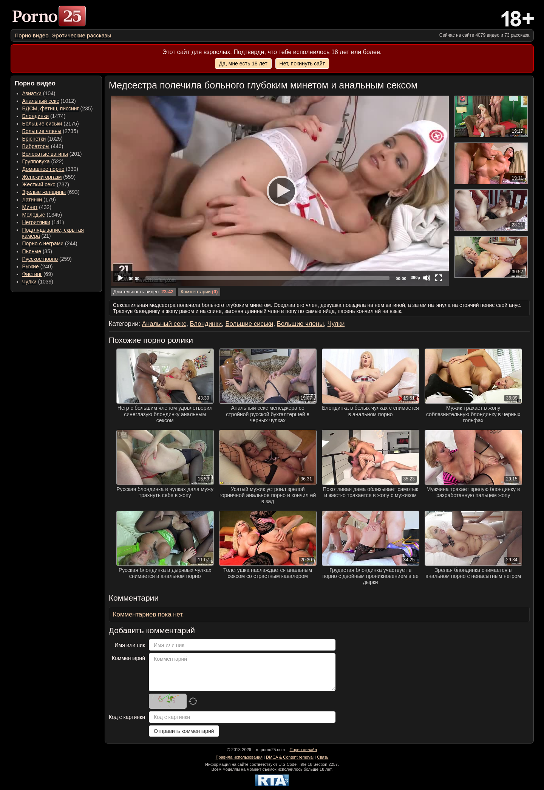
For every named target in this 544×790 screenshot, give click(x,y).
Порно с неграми (43, 243)
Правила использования (239, 757)
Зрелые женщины (44, 192)
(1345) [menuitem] (42, 215)
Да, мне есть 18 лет (243, 63)
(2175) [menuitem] (50, 124)
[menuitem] (32, 35)
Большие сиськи (42, 124)
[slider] (267, 278)
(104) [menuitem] (39, 93)
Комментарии (195, 291)
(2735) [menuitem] (50, 131)
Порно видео (32, 35)
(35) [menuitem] (37, 251)
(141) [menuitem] (43, 222)
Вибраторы (35, 146)
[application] (280, 191)
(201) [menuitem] (52, 154)
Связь (322, 757)
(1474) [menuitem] (44, 116)
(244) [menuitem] (49, 243)
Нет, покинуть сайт (302, 63)
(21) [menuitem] (53, 233)
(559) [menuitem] (49, 177)
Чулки (29, 282)
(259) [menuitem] (47, 259)
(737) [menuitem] (45, 184)
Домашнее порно (43, 169)
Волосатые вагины (45, 154)
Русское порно (40, 259)
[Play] (279, 190)
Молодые (33, 215)
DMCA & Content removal (290, 757)
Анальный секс (40, 101)
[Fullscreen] (438, 277)
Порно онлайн (303, 749)
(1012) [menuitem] (49, 101)
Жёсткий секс (39, 184)
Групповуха (36, 161)
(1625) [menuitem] (42, 139)
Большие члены (42, 131)
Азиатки (32, 93)
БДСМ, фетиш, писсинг (50, 108)
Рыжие (30, 266)
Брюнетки (34, 139)
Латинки (32, 200)
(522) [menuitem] (43, 161)
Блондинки (35, 116)
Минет (30, 207)
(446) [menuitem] (42, 146)
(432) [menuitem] (37, 207)
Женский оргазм (42, 177)
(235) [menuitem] (57, 108)
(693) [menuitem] (51, 192)
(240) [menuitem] (37, 266)
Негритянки (36, 222)
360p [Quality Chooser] (415, 277)
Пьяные (32, 251)
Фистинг (32, 274)
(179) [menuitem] (39, 200)
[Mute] (426, 277)
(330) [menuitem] (50, 169)
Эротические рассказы (81, 35)
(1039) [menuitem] (38, 282)
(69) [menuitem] (37, 274)
